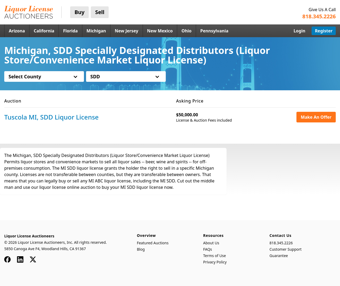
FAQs (207, 249)
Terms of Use (214, 255)
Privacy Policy (215, 261)
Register (324, 31)
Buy (79, 12)
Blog (141, 249)
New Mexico (160, 31)
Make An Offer (316, 117)
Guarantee (278, 255)
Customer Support (285, 249)
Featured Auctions (152, 242)
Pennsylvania (214, 31)
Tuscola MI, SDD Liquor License (51, 117)
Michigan (96, 31)
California (44, 31)
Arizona (17, 31)
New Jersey (126, 31)
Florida (70, 31)
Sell (99, 12)
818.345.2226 (281, 242)
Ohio (186, 31)
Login (299, 31)
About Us (211, 242)
